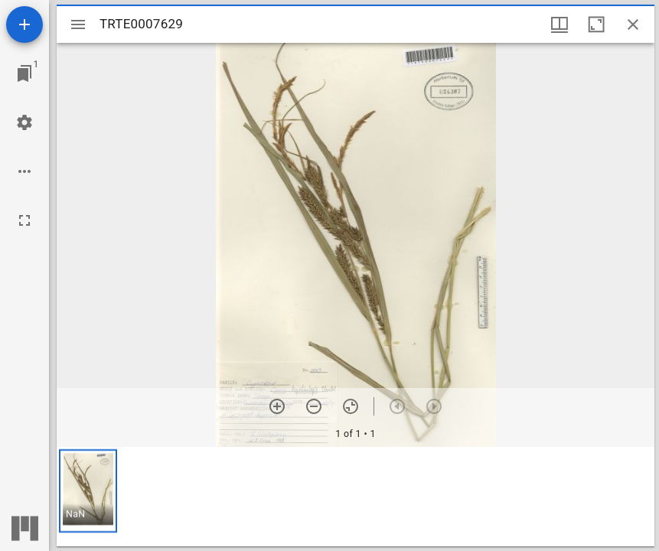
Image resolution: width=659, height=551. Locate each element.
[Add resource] (24, 24)
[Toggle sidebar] (78, 24)
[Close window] (633, 24)
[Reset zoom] (350, 406)
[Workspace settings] (24, 122)
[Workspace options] (24, 171)
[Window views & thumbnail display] (559, 24)
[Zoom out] (313, 406)
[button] (88, 491)
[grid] (355, 496)
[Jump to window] (24, 73)
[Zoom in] (277, 406)
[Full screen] (24, 220)
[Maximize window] (596, 24)
